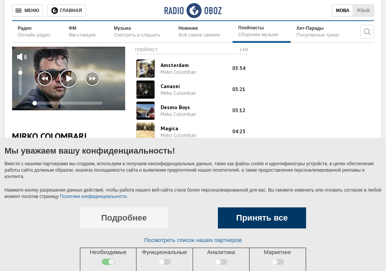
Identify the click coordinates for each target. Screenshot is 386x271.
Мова (342, 10)
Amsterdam (175, 65)
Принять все (262, 217)
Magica (169, 128)
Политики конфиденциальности (93, 196)
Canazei (170, 86)
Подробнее (124, 217)
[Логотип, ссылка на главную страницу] (192, 10)
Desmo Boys (175, 107)
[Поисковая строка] (367, 31)
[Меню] (27, 11)
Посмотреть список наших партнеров (193, 240)
